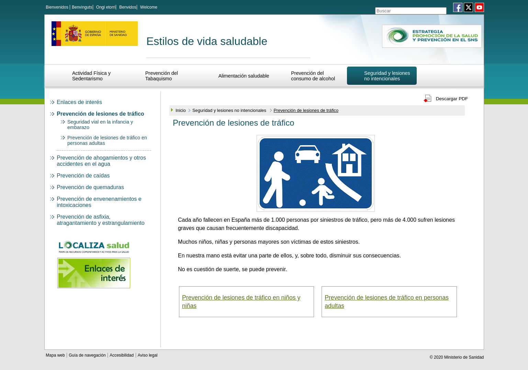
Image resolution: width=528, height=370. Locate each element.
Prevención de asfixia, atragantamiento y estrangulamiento (100, 219)
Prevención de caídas (83, 174)
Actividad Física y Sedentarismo (91, 74)
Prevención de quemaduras (90, 186)
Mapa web (56, 354)
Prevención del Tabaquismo (161, 74)
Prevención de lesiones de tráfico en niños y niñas (241, 300)
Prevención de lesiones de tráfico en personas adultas (387, 300)
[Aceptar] (443, 8)
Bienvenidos (57, 7)
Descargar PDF (452, 97)
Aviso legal (148, 354)
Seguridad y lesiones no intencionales (387, 74)
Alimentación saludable (243, 75)
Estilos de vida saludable (206, 40)
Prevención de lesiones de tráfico (100, 113)
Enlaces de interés (79, 101)
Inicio (181, 109)
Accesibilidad (122, 354)
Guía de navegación (88, 354)
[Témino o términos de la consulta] (401, 7)
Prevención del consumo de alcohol (313, 74)
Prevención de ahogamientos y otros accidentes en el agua (101, 160)
